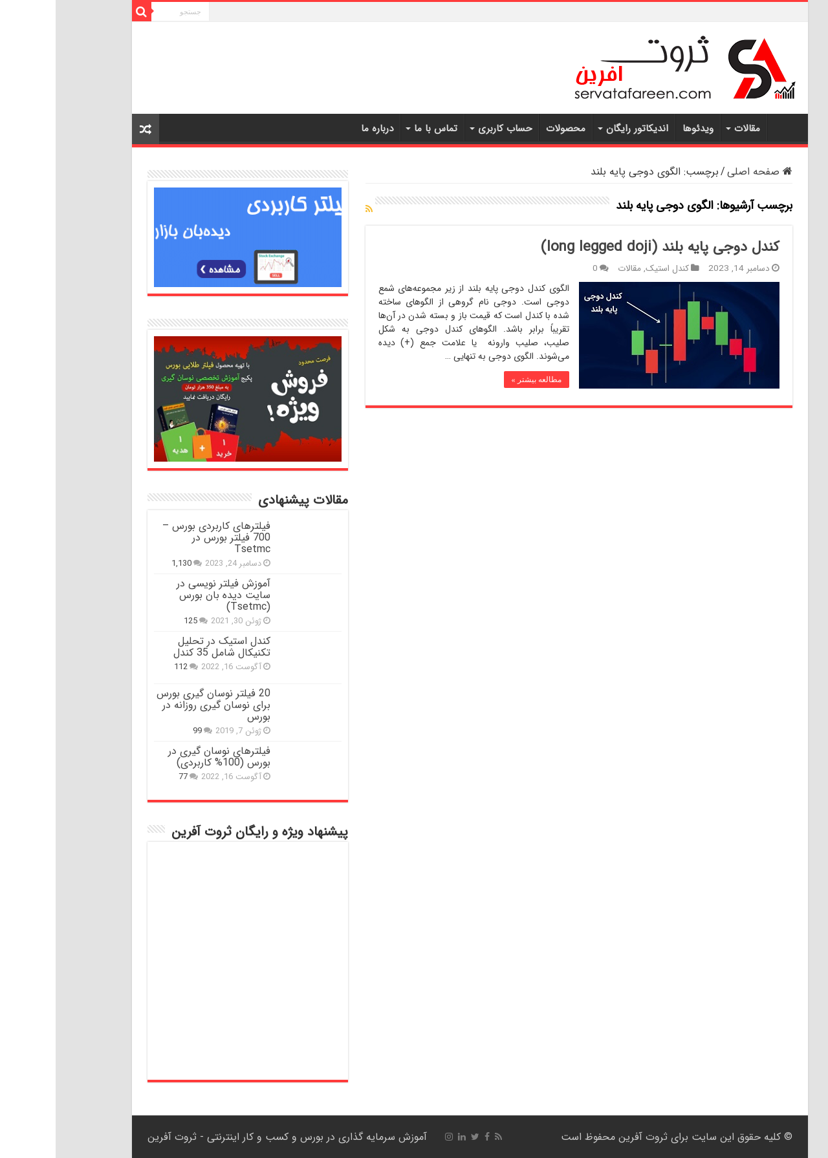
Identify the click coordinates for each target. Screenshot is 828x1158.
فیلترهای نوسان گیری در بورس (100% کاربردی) (164, 757)
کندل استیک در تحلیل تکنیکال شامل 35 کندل (166, 647)
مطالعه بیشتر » (481, 379)
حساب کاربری (449, 128)
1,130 (126, 563)
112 (125, 667)
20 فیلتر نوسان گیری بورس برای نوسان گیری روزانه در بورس (158, 705)
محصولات (510, 128)
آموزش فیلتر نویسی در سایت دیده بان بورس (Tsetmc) (168, 595)
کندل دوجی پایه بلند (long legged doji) (604, 247)
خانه (729, 127)
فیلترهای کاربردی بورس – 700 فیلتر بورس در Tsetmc (161, 537)
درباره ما (321, 128)
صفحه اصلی (704, 172)
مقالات (691, 128)
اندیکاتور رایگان (581, 128)
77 (127, 777)
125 (135, 621)
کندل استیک (611, 268)
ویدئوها (642, 128)
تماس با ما (380, 128)
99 (141, 731)
